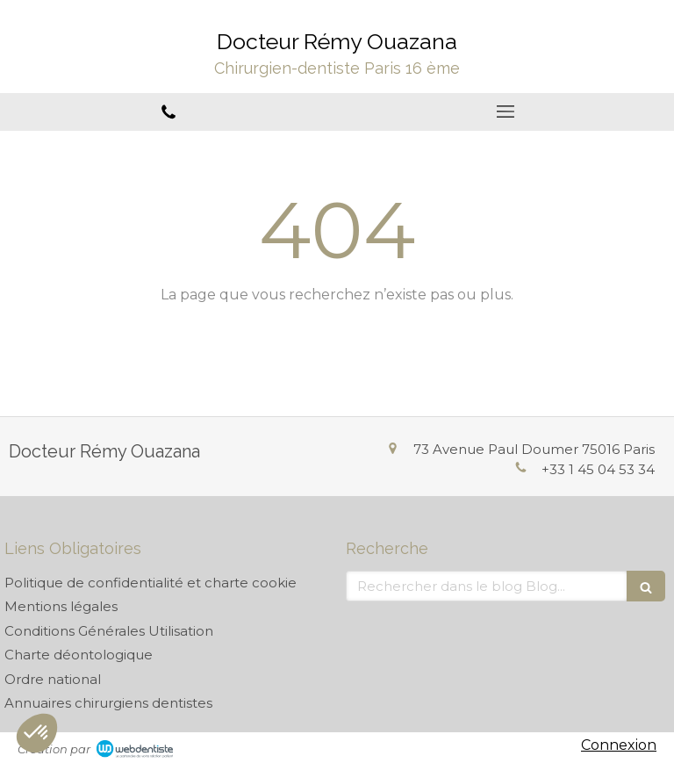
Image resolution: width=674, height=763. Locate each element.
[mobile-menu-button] (505, 111)
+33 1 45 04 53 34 (598, 469)
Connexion (618, 745)
